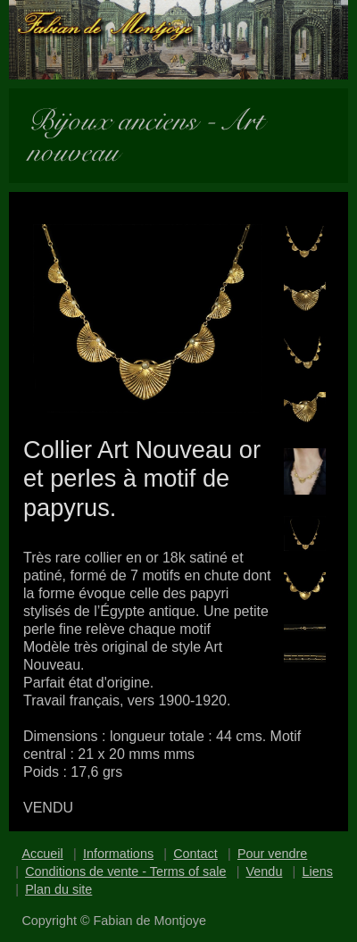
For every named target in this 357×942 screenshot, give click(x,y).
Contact (195, 853)
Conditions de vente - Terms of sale (125, 871)
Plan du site (58, 889)
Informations (118, 853)
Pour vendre (272, 853)
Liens (318, 871)
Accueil (41, 853)
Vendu (264, 871)
